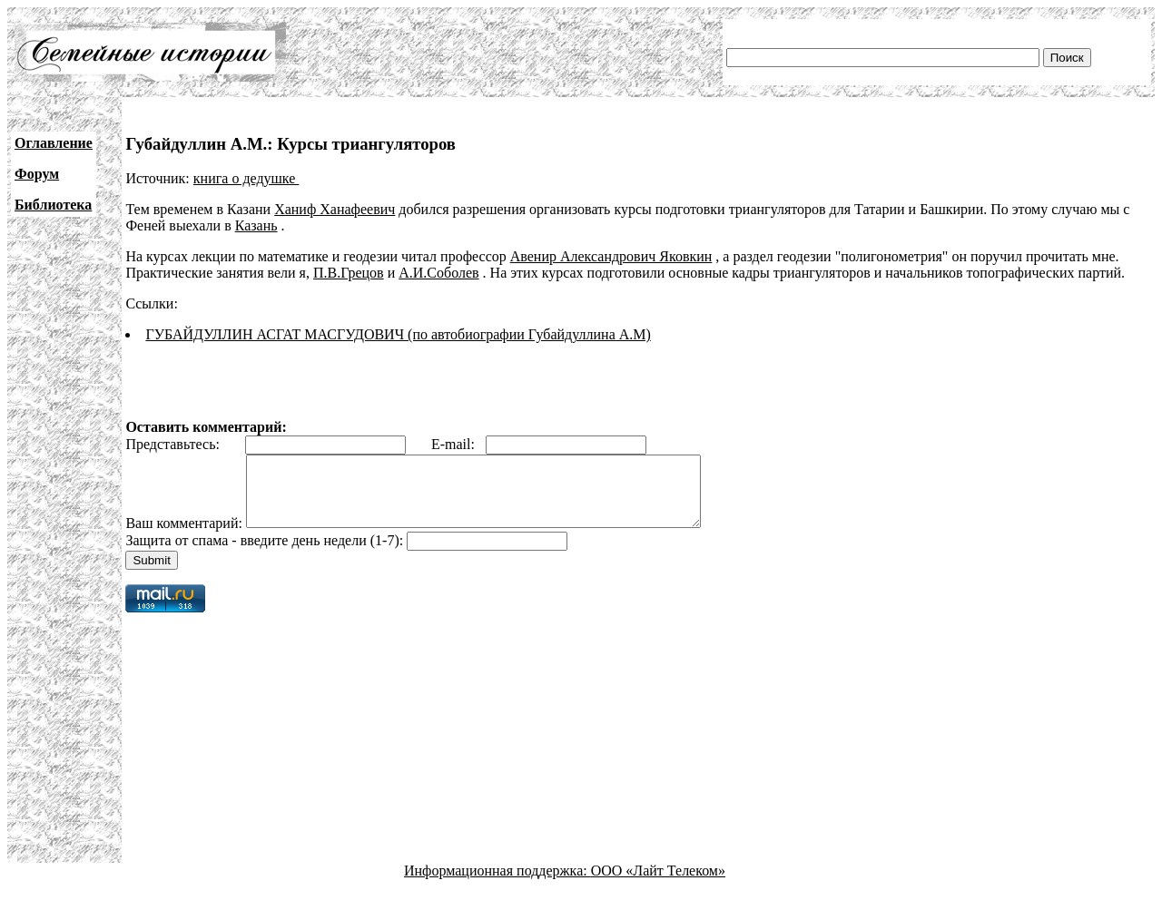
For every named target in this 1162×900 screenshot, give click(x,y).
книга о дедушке (246, 178)
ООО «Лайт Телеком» (658, 884)
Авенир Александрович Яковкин (611, 256)
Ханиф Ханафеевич (334, 209)
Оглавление (54, 143)
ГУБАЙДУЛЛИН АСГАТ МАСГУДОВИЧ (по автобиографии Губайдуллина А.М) (397, 334)
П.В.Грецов (348, 272)
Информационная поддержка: (497, 884)
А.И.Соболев (438, 272)
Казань (256, 225)
